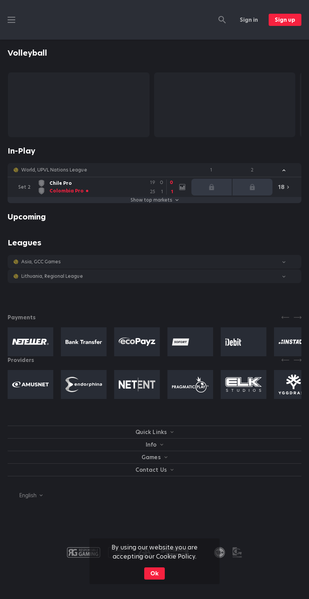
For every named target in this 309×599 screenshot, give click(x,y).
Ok (154, 573)
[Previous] (285, 317)
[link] (96, 187)
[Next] (297, 317)
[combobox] (25, 495)
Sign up (285, 20)
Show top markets (154, 200)
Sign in (249, 20)
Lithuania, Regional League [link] (52, 276)
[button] (154, 170)
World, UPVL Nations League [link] (54, 170)
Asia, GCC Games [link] (41, 262)
